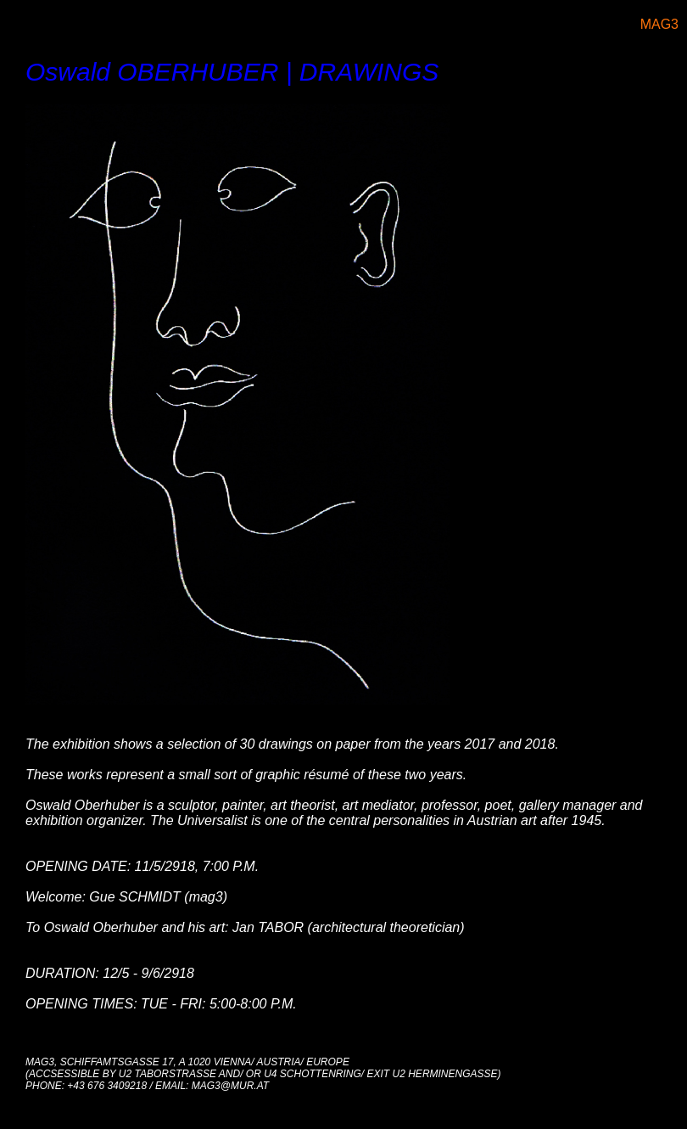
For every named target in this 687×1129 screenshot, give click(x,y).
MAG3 (659, 24)
